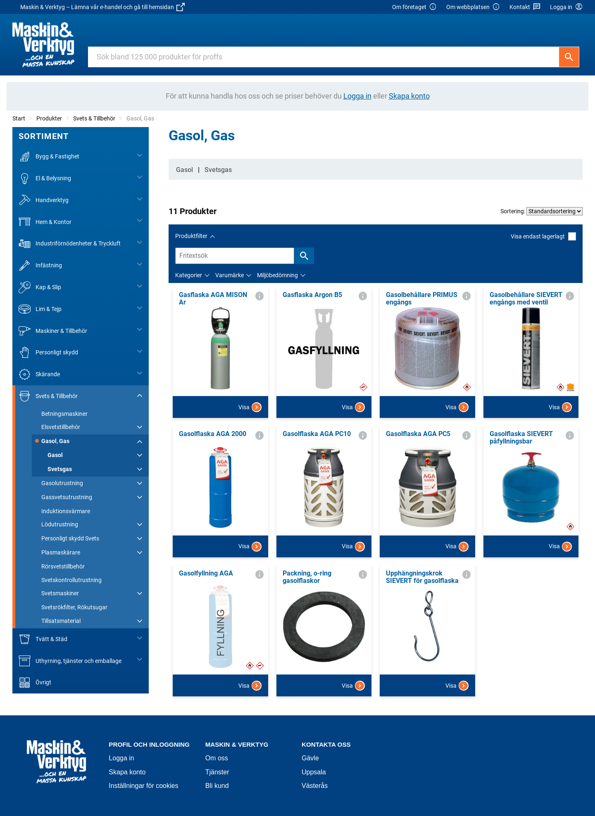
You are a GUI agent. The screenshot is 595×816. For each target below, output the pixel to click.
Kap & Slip (40, 287)
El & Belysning (45, 178)
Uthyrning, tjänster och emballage (70, 661)
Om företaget (414, 7)
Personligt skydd (48, 352)
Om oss (216, 758)
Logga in (121, 758)
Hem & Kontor (45, 222)
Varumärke (229, 275)
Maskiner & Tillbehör (53, 331)
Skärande (39, 374)
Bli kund (217, 785)
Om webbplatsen (473, 7)
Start (18, 118)
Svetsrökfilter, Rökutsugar (74, 607)
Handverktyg (44, 200)
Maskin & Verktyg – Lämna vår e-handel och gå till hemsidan (102, 7)
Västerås (315, 785)
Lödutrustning (59, 524)
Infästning (40, 265)
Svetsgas (60, 469)
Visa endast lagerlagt (543, 236)
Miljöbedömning (277, 275)
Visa (250, 407)
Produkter (49, 118)
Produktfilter (191, 236)
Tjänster (217, 772)
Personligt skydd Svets (70, 538)
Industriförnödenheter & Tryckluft (70, 244)
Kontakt (524, 7)
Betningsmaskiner (64, 413)
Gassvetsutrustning (66, 497)
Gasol (55, 455)
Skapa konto (127, 772)
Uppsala (314, 772)
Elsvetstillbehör (60, 427)
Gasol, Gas (55, 441)
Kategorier (188, 275)
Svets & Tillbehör (94, 118)
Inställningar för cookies (143, 785)
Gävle (310, 758)
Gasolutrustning (62, 483)
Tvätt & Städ (43, 639)
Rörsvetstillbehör (63, 566)
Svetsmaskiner (60, 593)
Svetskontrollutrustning (71, 580)
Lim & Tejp (40, 309)
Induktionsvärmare (65, 511)
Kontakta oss (326, 744)
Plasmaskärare (60, 552)
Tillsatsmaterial (61, 621)
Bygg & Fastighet (49, 157)
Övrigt (35, 683)
